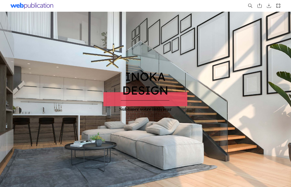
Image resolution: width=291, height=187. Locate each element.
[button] (250, 6)
